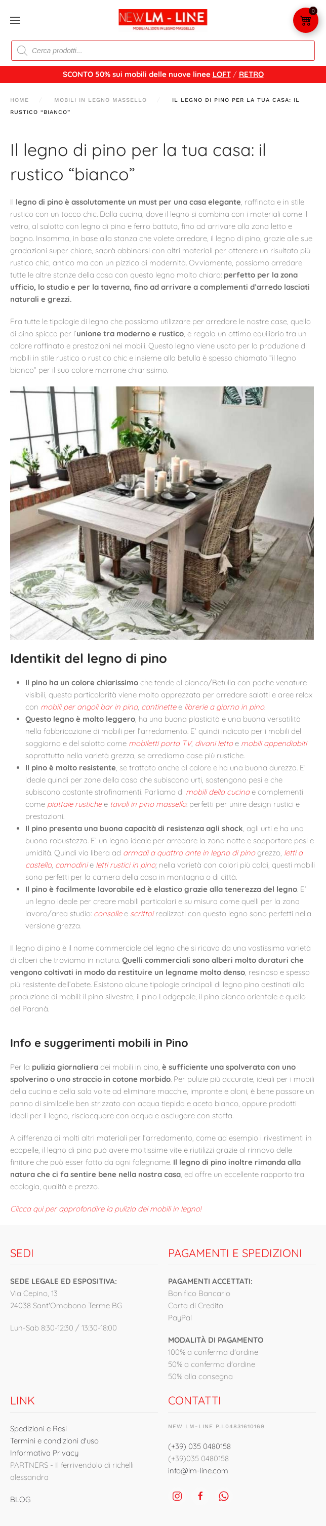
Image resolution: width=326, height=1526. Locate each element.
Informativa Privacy (44, 1453)
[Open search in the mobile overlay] (163, 51)
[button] (15, 20)
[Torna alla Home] (163, 20)
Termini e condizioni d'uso (54, 1440)
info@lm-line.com (198, 1470)
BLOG (20, 1499)
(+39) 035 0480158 (199, 1446)
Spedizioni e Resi (38, 1428)
